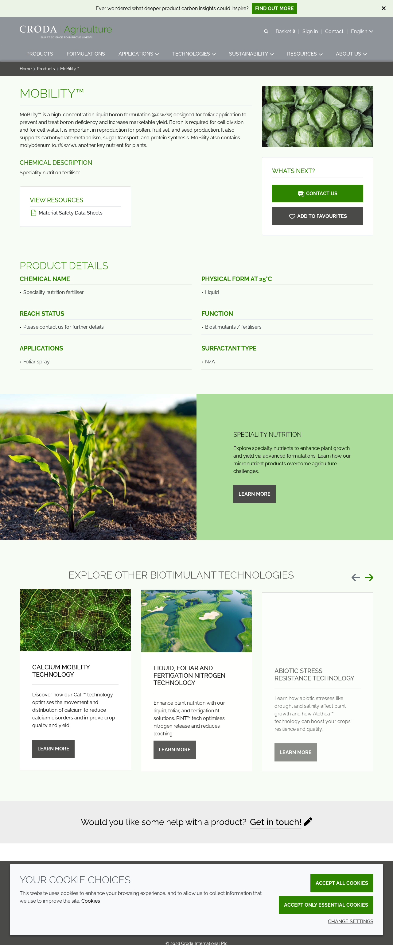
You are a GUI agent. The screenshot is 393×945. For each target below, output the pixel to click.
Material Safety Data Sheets (66, 213)
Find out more (274, 8)
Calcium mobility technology (61, 675)
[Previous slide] (356, 578)
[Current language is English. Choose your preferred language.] (362, 31)
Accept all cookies (342, 883)
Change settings (350, 921)
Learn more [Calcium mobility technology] (53, 753)
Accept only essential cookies (326, 905)
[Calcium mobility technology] (75, 624)
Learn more (254, 495)
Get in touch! (276, 823)
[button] (39, 53)
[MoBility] (317, 217)
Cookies (90, 901)
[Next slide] (369, 578)
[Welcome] (66, 30)
